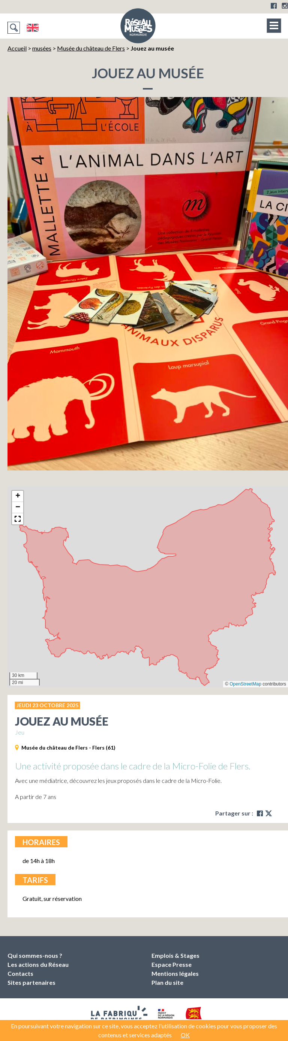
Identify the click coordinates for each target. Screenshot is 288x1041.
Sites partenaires (32, 982)
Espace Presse (172, 964)
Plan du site (167, 982)
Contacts (20, 973)
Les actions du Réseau (38, 964)
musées (41, 48)
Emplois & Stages (176, 955)
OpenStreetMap (245, 684)
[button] (17, 496)
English (32, 28)
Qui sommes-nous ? (35, 955)
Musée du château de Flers (91, 48)
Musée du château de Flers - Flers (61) (68, 747)
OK (185, 1034)
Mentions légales (175, 973)
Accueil (17, 48)
